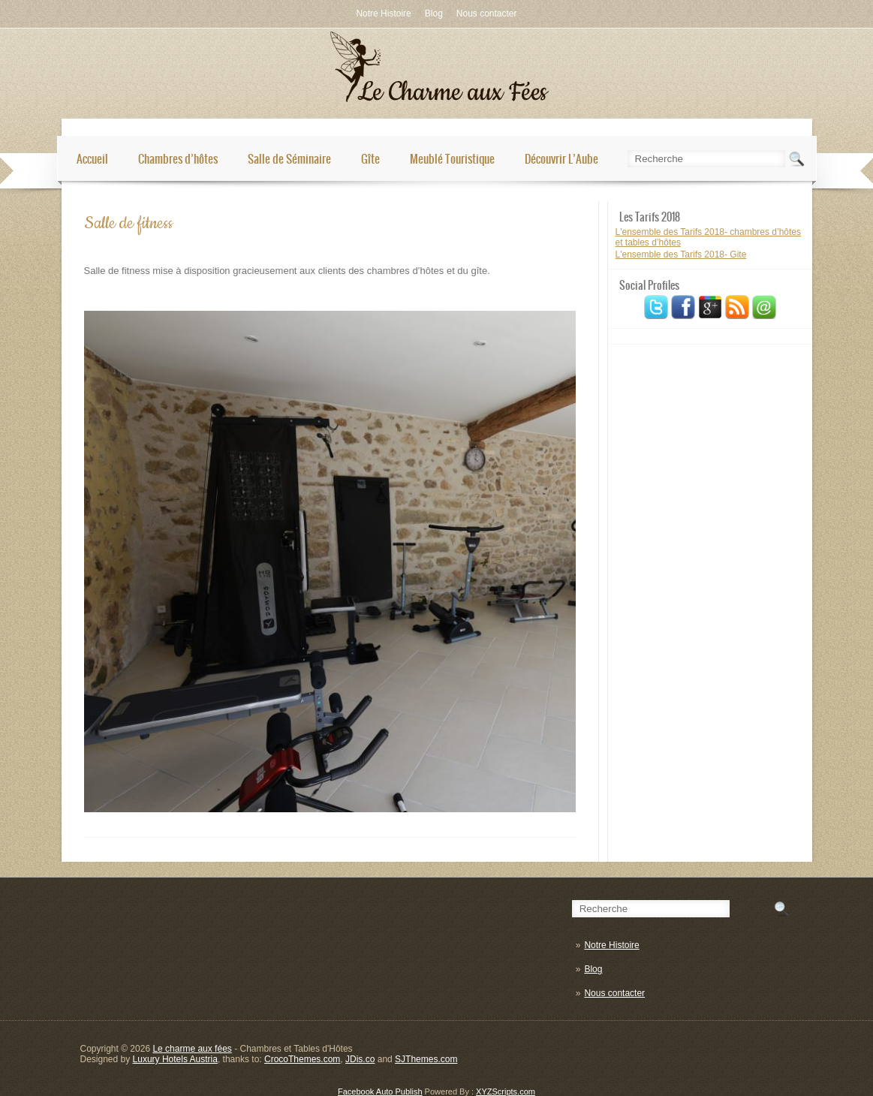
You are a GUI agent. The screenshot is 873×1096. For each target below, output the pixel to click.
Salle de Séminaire (289, 158)
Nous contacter (486, 13)
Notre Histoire (383, 13)
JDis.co (360, 1059)
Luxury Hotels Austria (175, 1059)
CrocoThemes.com (302, 1059)
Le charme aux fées (191, 1048)
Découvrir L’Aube (561, 158)
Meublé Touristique (452, 158)
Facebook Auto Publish (380, 1091)
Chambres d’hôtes (178, 158)
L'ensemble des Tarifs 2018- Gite (681, 254)
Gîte (370, 158)
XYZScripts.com (505, 1091)
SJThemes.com (426, 1059)
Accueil (92, 158)
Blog (434, 13)
